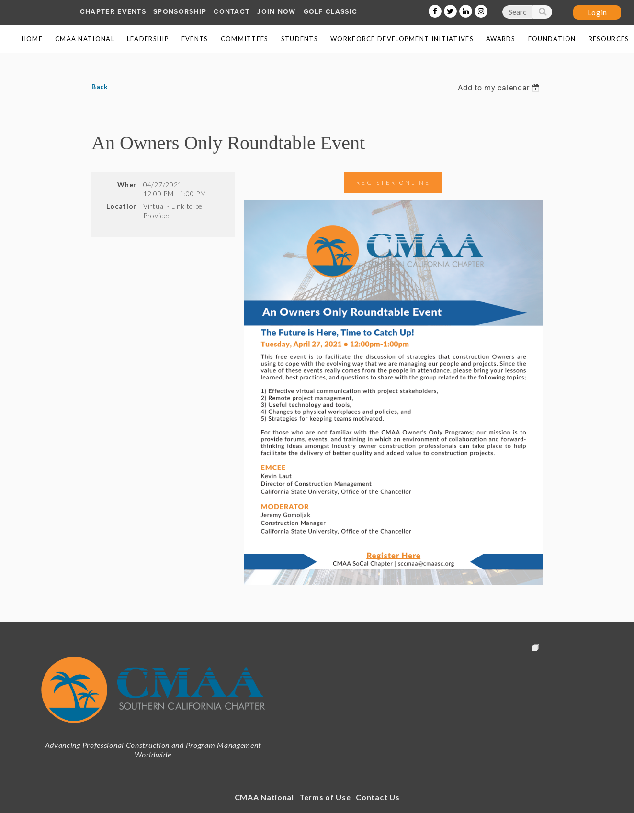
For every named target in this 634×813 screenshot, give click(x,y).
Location (121, 206)
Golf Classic (331, 12)
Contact (231, 12)
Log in (597, 12)
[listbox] (500, 88)
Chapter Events (113, 12)
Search (542, 13)
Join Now (276, 12)
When (127, 184)
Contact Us (377, 797)
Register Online (393, 182)
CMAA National (264, 797)
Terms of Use (325, 797)
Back (99, 86)
